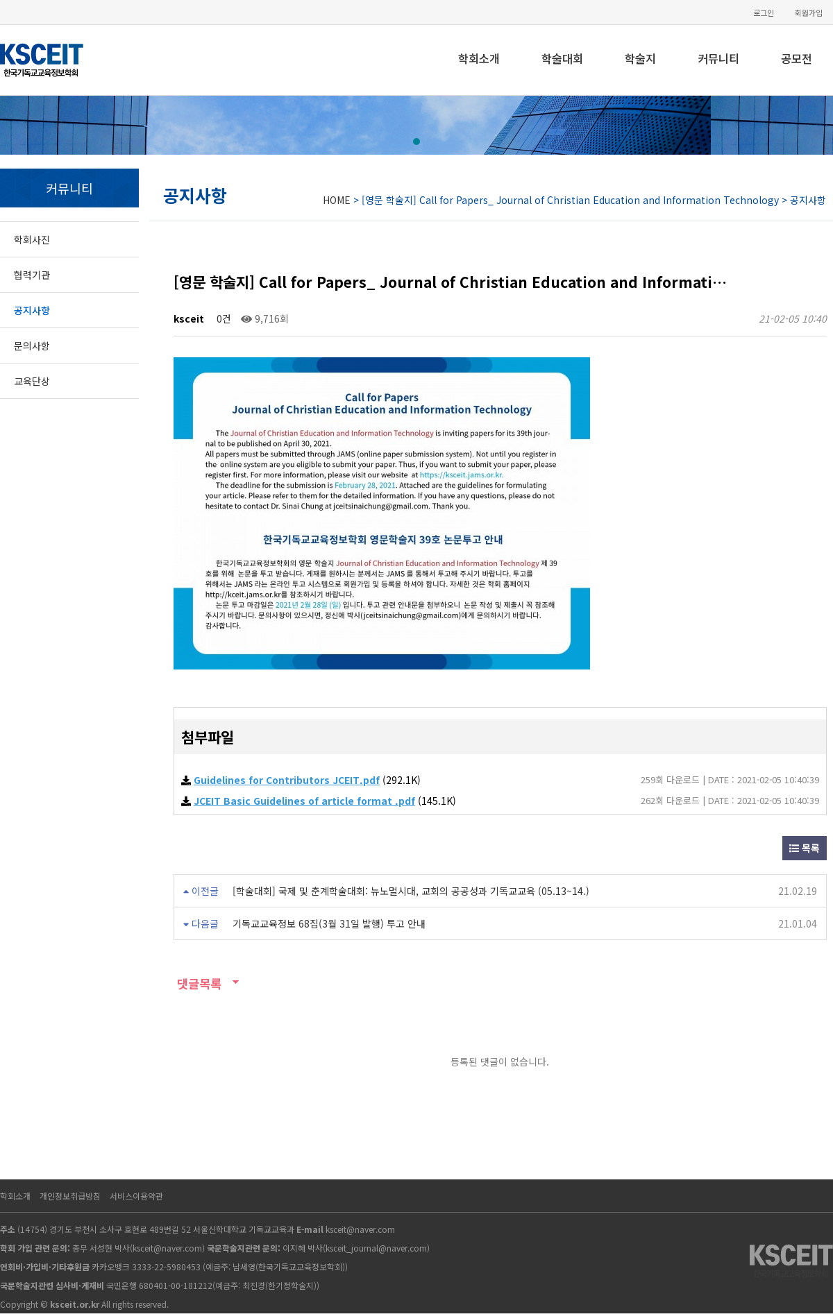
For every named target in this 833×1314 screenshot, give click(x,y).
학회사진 (32, 239)
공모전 (796, 58)
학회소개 (479, 58)
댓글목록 (197, 983)
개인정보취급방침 (70, 1196)
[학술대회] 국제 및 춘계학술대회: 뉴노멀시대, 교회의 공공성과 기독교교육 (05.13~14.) (411, 891)
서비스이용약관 (136, 1196)
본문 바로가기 (0, 0)
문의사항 (32, 345)
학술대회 (562, 58)
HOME (337, 200)
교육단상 (32, 381)
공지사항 (32, 310)
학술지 (640, 58)
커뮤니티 (718, 58)
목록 (804, 848)
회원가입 (809, 13)
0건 (222, 318)
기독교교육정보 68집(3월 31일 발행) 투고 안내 (329, 923)
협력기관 (32, 275)
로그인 (763, 13)
